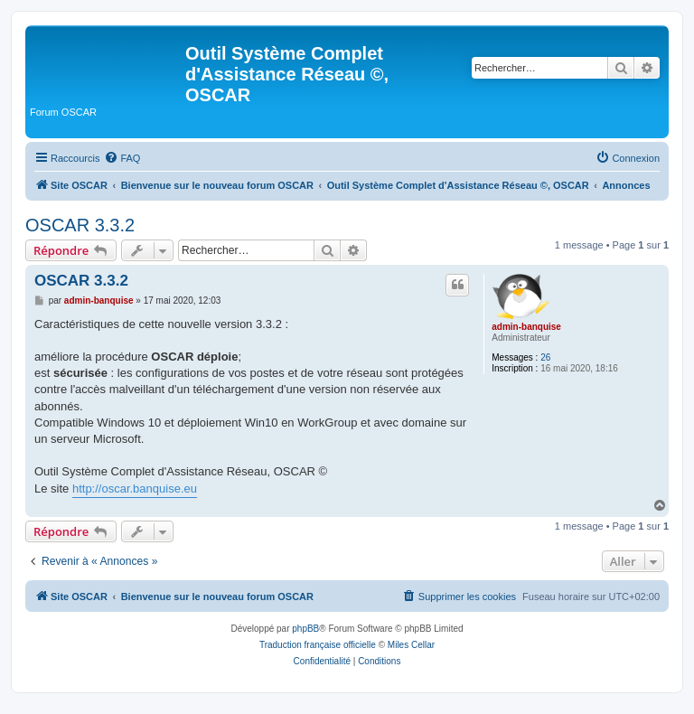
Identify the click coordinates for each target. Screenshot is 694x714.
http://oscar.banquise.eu (134, 488)
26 (545, 357)
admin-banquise (526, 327)
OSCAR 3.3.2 (80, 225)
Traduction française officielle (317, 645)
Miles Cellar (411, 645)
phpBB (305, 629)
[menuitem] (122, 158)
